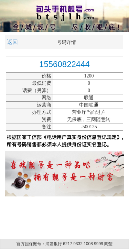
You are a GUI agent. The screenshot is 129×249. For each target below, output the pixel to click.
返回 (12, 42)
